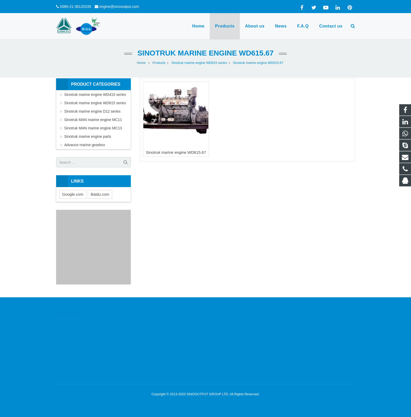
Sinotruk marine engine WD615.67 (205, 53)
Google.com (72, 194)
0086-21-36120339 (75, 6)
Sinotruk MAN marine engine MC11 (93, 120)
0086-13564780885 (229, 335)
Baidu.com (100, 194)
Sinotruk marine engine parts (87, 136)
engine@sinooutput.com (119, 6)
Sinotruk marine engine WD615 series (95, 103)
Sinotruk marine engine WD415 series (95, 94)
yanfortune (223, 358)
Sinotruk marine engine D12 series (92, 111)
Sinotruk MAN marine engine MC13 (93, 128)
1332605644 (224, 327)
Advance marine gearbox (84, 145)
